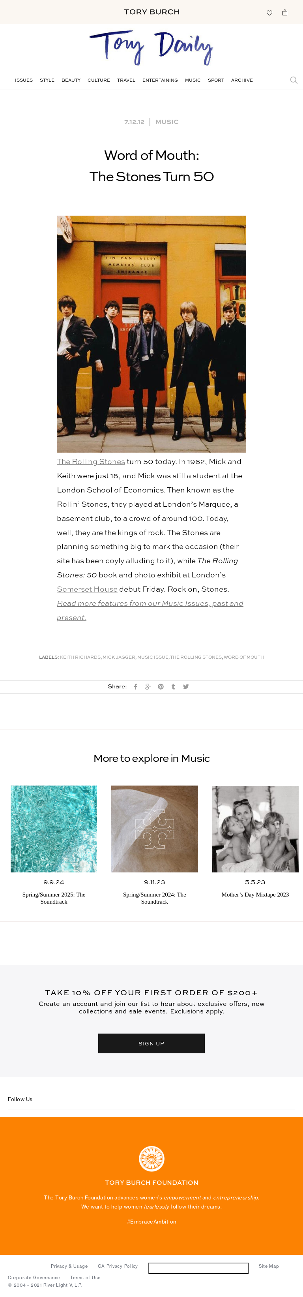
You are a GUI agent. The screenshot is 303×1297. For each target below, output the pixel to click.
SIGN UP (151, 1043)
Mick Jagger (119, 658)
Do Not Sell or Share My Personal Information (198, 1268)
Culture (99, 81)
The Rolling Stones (91, 462)
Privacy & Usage (69, 1266)
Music (193, 81)
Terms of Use (85, 1277)
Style (47, 81)
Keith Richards (80, 658)
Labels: (49, 658)
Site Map (269, 1266)
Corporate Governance (34, 1277)
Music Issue (152, 658)
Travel (126, 81)
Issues (24, 81)
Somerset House (87, 589)
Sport (216, 81)
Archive (242, 81)
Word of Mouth (244, 658)
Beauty (71, 81)
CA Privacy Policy (118, 1266)
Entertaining (160, 81)
